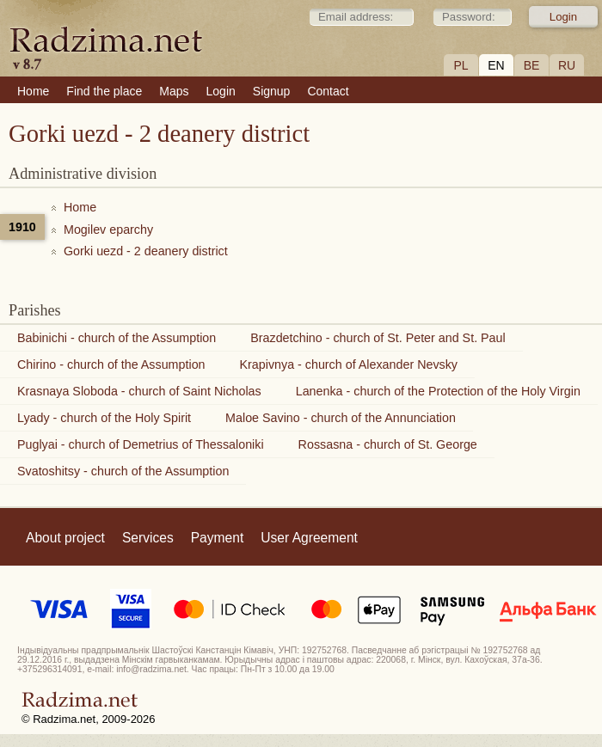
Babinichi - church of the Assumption (116, 338)
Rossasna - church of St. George (387, 444)
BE (532, 65)
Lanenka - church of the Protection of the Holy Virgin (438, 391)
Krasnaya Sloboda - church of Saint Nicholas (139, 391)
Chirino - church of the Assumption (111, 364)
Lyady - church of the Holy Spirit (104, 418)
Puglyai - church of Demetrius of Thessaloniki (140, 444)
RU (566, 65)
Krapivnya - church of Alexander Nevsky (349, 364)
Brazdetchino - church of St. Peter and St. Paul (377, 338)
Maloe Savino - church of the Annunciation (340, 418)
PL (460, 65)
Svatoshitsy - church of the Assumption (123, 471)
